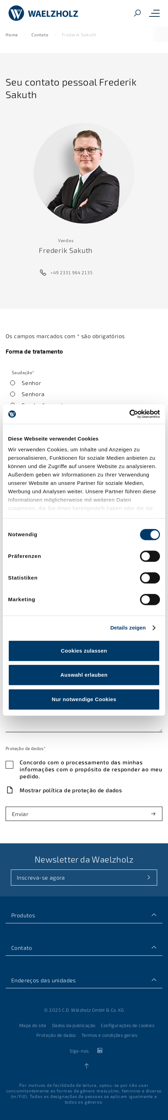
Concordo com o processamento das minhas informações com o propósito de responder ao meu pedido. (91, 769)
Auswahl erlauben (84, 675)
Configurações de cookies (127, 1025)
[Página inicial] (43, 13)
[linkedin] (99, 1051)
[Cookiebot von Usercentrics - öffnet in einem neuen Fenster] (129, 414)
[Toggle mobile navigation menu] (154, 13)
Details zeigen (128, 628)
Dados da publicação (74, 1025)
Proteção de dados (56, 1035)
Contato (40, 34)
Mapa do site (33, 1025)
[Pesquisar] (137, 13)
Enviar (20, 813)
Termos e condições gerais (109, 1035)
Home (12, 34)
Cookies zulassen (84, 651)
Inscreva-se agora (41, 877)
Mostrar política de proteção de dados (71, 790)
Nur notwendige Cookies (84, 699)
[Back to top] (86, 1066)
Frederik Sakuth (79, 34)
